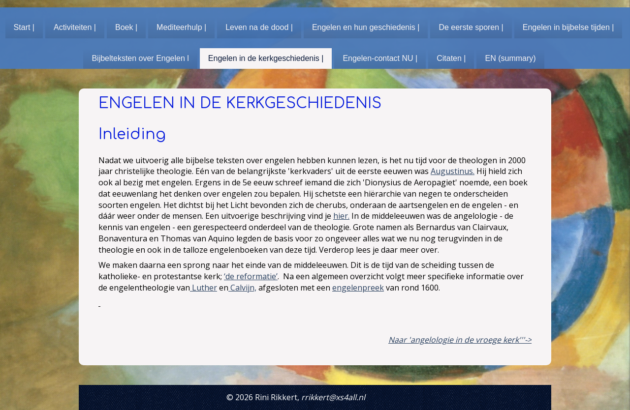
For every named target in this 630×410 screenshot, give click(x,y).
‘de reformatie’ (251, 276)
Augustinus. (452, 171)
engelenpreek (358, 287)
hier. (341, 215)
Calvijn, (242, 287)
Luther (203, 287)
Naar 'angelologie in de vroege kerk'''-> (460, 339)
